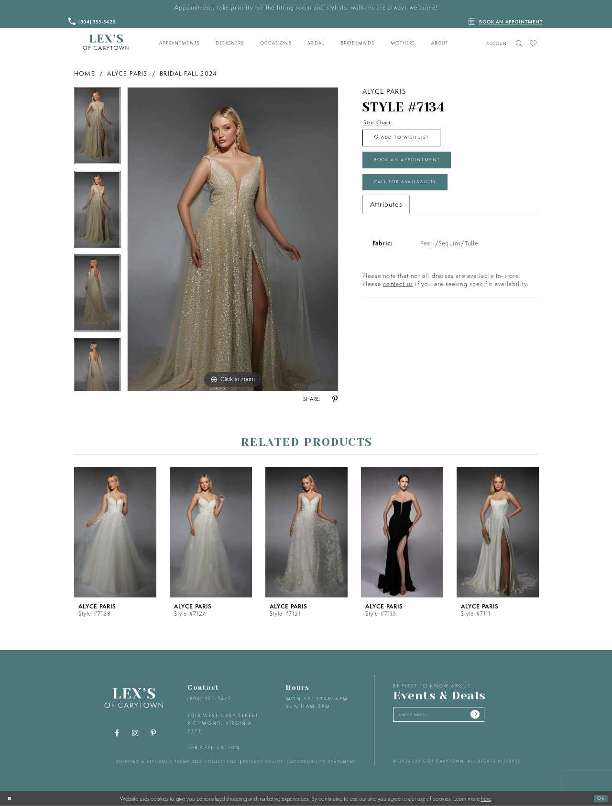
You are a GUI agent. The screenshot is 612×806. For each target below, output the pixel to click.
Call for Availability (417, 198)
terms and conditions (205, 761)
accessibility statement (323, 761)
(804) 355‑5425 (209, 699)
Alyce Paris (127, 73)
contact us (398, 302)
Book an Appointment (419, 171)
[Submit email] (497, 716)
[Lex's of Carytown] (106, 42)
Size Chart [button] (380, 123)
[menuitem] (180, 43)
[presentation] (115, 532)
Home (84, 73)
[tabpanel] (97, 129)
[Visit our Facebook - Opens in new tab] (117, 733)
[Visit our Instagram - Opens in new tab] (135, 733)
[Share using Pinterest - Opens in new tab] (335, 399)
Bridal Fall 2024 (188, 73)
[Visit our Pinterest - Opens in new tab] (153, 733)
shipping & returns (142, 761)
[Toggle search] (519, 43)
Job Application (213, 747)
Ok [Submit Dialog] (599, 798)
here (486, 798)
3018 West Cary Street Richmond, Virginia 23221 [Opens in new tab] (223, 722)
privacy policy (263, 761)
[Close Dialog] (11, 798)
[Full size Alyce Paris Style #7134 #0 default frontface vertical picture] (233, 239)
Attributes (386, 223)
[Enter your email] (451, 716)
